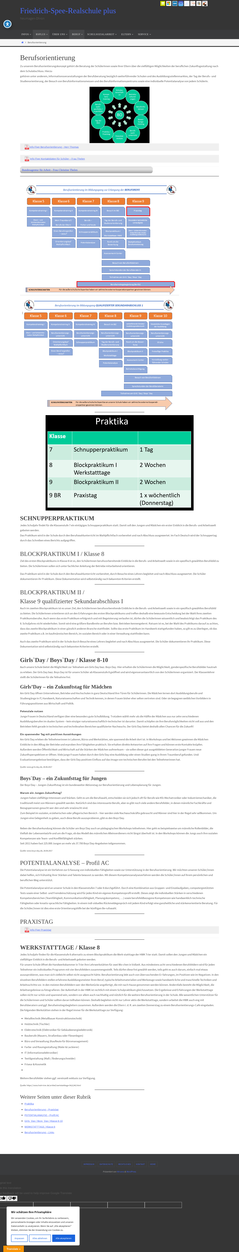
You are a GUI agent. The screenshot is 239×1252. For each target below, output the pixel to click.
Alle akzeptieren (64, 1238)
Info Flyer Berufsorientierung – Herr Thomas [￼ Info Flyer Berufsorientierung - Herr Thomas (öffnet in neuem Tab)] (55, 147)
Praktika (29, 1103)
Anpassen (19, 1238)
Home (153, 1164)
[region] (43, 1226)
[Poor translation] (12, 1198)
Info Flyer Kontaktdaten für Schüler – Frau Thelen (58, 158)
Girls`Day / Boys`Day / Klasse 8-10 (44, 1121)
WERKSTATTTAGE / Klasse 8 (40, 1126)
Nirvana (120, 1171)
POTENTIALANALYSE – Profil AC (42, 1115)
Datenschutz (106, 1164)
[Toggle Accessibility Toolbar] (7, 24)
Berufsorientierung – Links (40, 1132)
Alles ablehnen (39, 1238)
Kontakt (140, 1164)
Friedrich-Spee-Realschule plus (68, 10)
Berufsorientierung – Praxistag (42, 1109)
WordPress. (131, 1171)
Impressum (89, 1164)
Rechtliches (124, 1164)
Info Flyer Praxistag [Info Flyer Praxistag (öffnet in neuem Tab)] (41, 930)
